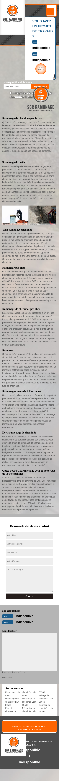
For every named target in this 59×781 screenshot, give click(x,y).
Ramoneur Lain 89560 (12, 694)
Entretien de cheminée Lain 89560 (46, 708)
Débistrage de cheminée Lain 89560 (29, 701)
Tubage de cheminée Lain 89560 (46, 698)
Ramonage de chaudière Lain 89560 (12, 701)
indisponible (24, 616)
